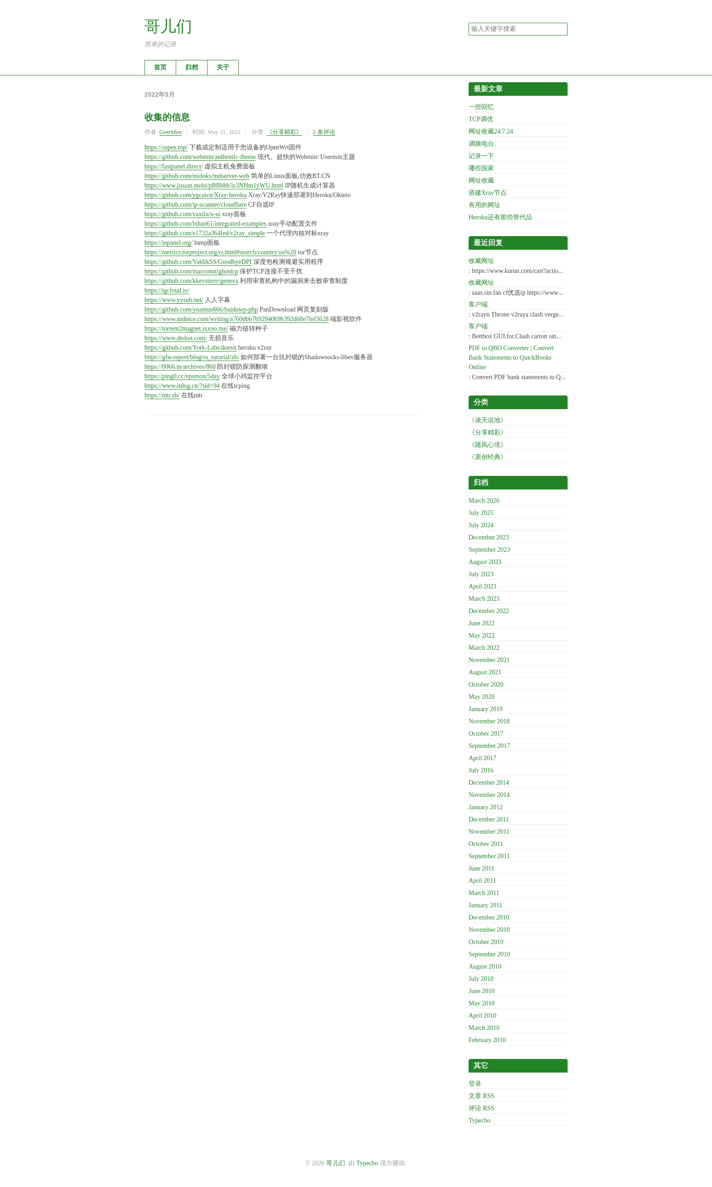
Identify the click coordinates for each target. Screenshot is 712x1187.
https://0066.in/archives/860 (180, 366)
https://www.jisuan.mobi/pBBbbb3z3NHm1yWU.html (213, 185)
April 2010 (482, 1015)
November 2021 (489, 660)
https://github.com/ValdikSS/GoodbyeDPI (198, 261)
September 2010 (489, 954)
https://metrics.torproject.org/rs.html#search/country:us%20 (220, 252)
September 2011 (489, 856)
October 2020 (486, 684)
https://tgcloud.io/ (166, 290)
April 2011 (482, 880)
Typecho (479, 1120)
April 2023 (482, 586)
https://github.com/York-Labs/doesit (190, 347)
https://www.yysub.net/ (173, 300)
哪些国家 (481, 168)
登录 (475, 1083)
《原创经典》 (488, 457)
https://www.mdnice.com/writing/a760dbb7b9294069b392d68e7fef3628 (236, 319)
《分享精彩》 (284, 132)
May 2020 (481, 696)
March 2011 (484, 893)
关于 (223, 67)
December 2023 (489, 537)
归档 (191, 67)
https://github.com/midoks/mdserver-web (196, 176)
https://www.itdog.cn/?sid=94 (182, 385)
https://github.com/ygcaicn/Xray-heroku (195, 195)
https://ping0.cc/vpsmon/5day (182, 376)
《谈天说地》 (488, 420)
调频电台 (481, 143)
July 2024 (481, 525)
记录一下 (481, 156)
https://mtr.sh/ (161, 395)
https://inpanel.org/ (168, 242)
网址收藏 (481, 180)
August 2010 (485, 966)
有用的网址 (484, 205)
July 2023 (481, 574)
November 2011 (489, 831)
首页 (160, 67)
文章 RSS (481, 1096)
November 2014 (489, 794)
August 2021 (485, 672)
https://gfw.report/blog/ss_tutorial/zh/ (191, 357)
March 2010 (484, 1027)
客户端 (478, 304)
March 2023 (484, 598)
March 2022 (484, 647)
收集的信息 (167, 117)
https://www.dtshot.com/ (175, 338)
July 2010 (481, 978)
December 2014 (489, 782)
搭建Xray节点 (488, 192)
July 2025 (481, 512)
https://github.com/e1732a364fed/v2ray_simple (204, 233)
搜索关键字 (468, 22)
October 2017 (486, 733)
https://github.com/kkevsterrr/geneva (191, 280)
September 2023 (489, 549)
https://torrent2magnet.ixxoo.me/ (186, 328)
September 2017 (489, 745)
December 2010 (489, 917)
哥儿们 (168, 26)
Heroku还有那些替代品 (500, 217)
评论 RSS (481, 1108)
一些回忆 (481, 107)
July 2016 (481, 770)
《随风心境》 (488, 444)
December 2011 (489, 819)
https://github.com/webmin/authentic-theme (200, 156)
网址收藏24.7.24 (491, 131)
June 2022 (481, 623)
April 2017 (482, 758)
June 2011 (481, 868)
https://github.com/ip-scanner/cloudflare (195, 204)
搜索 (560, 29)
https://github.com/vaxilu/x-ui (182, 214)
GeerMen (170, 132)
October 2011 (486, 844)
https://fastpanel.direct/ (173, 166)
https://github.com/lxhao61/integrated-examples (205, 223)
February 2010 (487, 1040)
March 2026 (484, 500)
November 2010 (489, 929)
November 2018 (489, 721)
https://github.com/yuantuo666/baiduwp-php (201, 309)
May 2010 (481, 1003)
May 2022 (481, 635)
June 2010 (481, 991)
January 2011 (486, 905)
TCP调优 (481, 119)
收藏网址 (481, 260)
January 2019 (486, 709)
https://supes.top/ (166, 147)
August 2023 (485, 562)
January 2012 (486, 807)
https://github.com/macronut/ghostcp (191, 271)
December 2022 (489, 611)
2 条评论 (324, 132)
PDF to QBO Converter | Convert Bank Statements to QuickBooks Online (511, 358)
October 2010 (486, 942)
